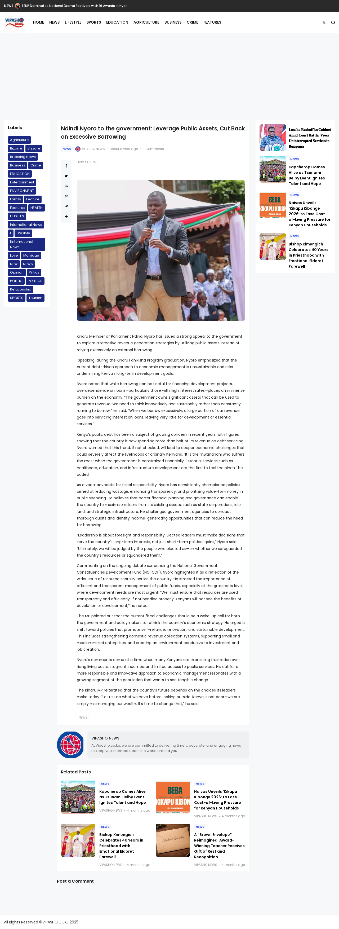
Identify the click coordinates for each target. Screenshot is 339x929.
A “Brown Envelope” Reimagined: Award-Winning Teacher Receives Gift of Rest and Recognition (219, 846)
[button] (324, 22)
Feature (32, 199)
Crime (35, 165)
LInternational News (21, 244)
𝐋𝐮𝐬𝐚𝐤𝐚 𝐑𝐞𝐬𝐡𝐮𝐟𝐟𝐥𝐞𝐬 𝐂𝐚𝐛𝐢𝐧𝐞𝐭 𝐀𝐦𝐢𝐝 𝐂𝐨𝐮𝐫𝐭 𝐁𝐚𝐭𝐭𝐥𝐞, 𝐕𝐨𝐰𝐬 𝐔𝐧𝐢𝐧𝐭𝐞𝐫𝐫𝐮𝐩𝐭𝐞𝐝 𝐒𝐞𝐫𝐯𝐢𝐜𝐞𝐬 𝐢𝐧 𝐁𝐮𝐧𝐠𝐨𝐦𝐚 (310, 138)
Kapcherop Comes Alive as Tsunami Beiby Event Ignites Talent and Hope (122, 797)
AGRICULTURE (146, 22)
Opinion (17, 272)
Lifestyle (23, 233)
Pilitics (34, 272)
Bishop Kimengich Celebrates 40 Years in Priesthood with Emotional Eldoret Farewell (121, 846)
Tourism (35, 297)
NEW (14, 263)
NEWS (9, 5)
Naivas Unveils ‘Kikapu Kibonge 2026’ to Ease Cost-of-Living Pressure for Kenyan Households (217, 800)
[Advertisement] (169, 76)
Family (15, 199)
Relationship (20, 289)
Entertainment (22, 182)
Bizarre (16, 148)
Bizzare (34, 148)
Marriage (31, 255)
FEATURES (212, 22)
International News (26, 224)
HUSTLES (17, 216)
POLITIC (16, 280)
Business (17, 165)
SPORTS (94, 22)
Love (14, 255)
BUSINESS (172, 22)
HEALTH (36, 207)
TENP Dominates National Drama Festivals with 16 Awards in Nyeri (74, 5)
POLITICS (35, 280)
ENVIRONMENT (22, 190)
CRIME (192, 22)
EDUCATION (117, 22)
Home (81, 162)
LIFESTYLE (73, 22)
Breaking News (23, 156)
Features (17, 207)
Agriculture (19, 139)
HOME (38, 22)
